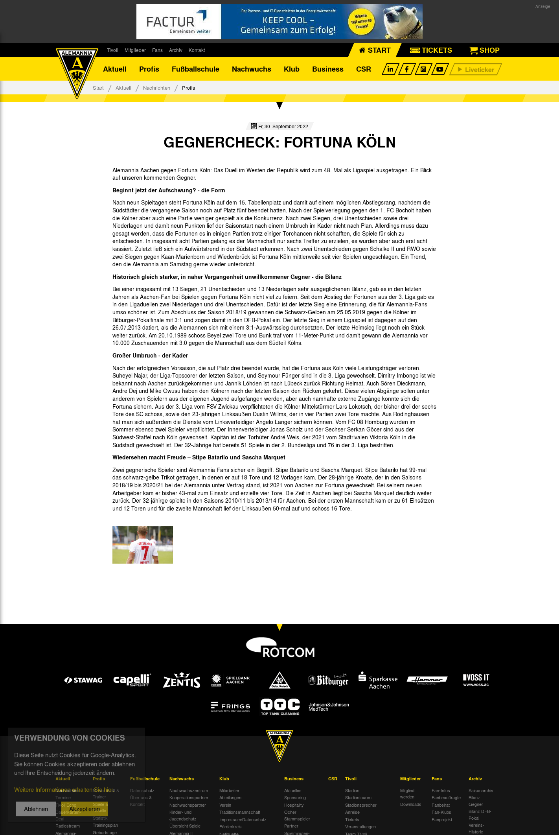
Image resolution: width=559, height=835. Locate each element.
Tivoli (112, 49)
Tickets (352, 819)
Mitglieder (135, 49)
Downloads (410, 804)
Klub (292, 69)
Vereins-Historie (476, 828)
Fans (157, 49)
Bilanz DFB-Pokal (480, 814)
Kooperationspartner (188, 797)
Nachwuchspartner (187, 805)
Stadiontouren (358, 797)
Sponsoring (295, 797)
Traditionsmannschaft (239, 812)
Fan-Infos (441, 790)
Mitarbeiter (229, 790)
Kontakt (197, 49)
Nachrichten (156, 87)
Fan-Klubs (441, 812)
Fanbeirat (441, 805)
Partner (291, 825)
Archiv (175, 49)
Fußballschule (195, 69)
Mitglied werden (407, 793)
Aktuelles (293, 790)
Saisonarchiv (481, 790)
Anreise (352, 812)
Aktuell (115, 69)
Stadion (352, 790)
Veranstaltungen (360, 826)
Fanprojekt (442, 819)
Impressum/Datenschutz (243, 819)
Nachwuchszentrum (188, 790)
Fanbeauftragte (446, 797)
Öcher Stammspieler (297, 815)
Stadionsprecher (361, 805)
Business (328, 69)
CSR (363, 69)
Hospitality (294, 805)
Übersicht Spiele (184, 825)
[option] (142, 545)
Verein (225, 805)
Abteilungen (230, 797)
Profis (149, 69)
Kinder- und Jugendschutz (183, 815)
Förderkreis (230, 826)
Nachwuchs (251, 69)
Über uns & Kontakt (141, 800)
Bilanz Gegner (476, 800)
